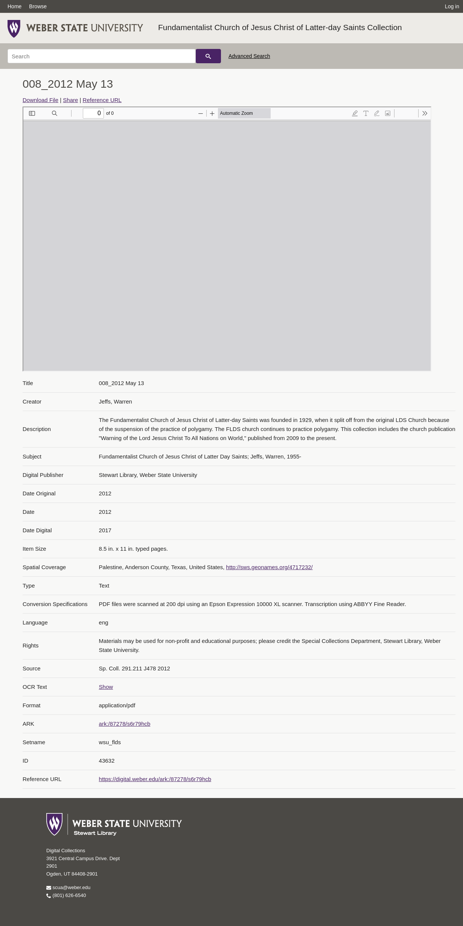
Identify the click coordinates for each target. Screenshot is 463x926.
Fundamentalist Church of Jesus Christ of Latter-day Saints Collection (280, 27)
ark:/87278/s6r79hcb (125, 723)
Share (70, 100)
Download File (40, 100)
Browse (38, 6)
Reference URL (102, 100)
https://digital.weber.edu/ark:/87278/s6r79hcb (155, 779)
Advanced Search (249, 56)
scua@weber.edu (68, 887)
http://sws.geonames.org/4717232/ (269, 567)
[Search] (102, 56)
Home (14, 6)
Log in (452, 6)
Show (106, 687)
